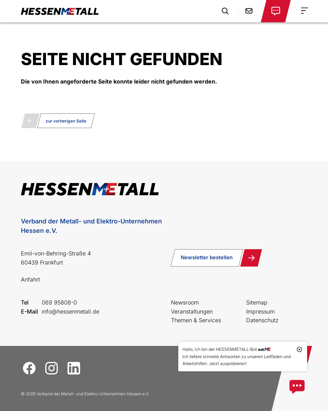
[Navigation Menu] (304, 10)
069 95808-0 (59, 302)
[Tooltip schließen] (299, 349)
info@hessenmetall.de (70, 311)
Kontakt (249, 11)
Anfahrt (30, 279)
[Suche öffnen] (225, 11)
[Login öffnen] (276, 11)
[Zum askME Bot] (297, 387)
